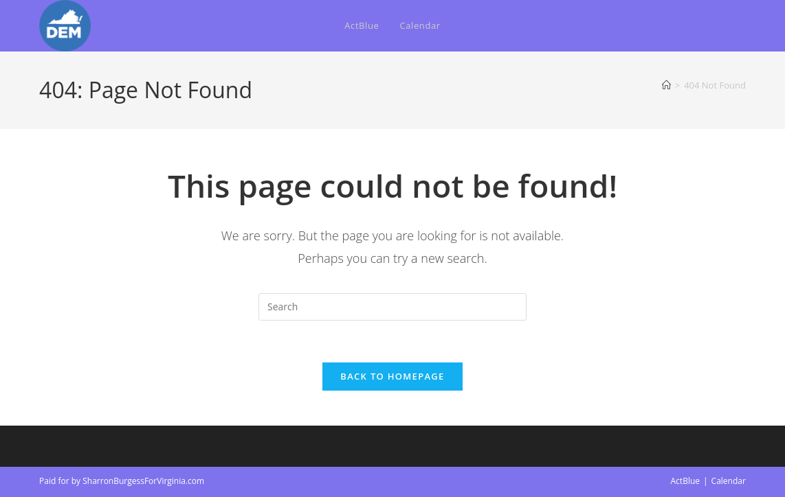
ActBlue (685, 481)
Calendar (728, 481)
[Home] (666, 85)
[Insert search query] (392, 307)
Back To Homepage (392, 376)
